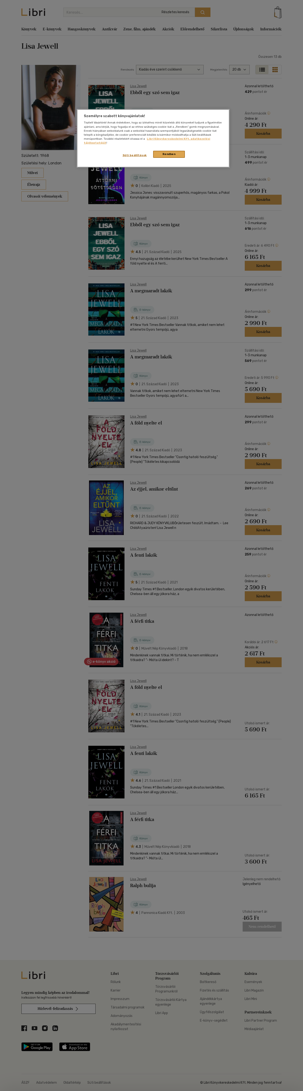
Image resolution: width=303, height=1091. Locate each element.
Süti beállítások (135, 155)
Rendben (169, 154)
